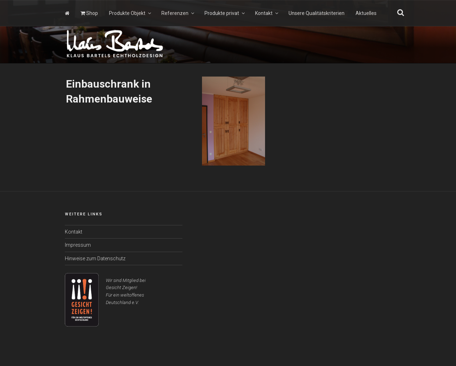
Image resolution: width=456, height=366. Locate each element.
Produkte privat (225, 13)
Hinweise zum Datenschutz (95, 258)
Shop (89, 13)
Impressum (78, 245)
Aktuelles (366, 13)
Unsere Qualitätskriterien (316, 13)
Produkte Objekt (130, 13)
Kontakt (267, 13)
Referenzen (178, 13)
